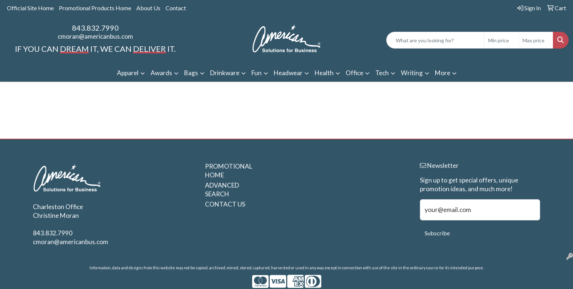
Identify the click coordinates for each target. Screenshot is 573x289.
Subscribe (437, 233)
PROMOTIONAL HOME (227, 170)
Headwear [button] (288, 73)
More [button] (442, 73)
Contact (176, 7)
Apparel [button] (127, 73)
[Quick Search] (435, 40)
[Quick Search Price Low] (501, 40)
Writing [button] (412, 73)
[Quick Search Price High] (536, 40)
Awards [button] (161, 73)
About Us (148, 7)
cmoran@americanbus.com (95, 36)
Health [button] (324, 73)
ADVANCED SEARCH (222, 189)
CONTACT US (225, 204)
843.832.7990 (95, 27)
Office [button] (354, 73)
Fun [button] (256, 73)
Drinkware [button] (224, 73)
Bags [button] (191, 73)
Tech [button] (382, 73)
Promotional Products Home (95, 7)
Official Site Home (30, 7)
